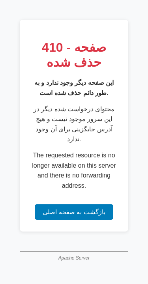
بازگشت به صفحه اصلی (74, 212)
